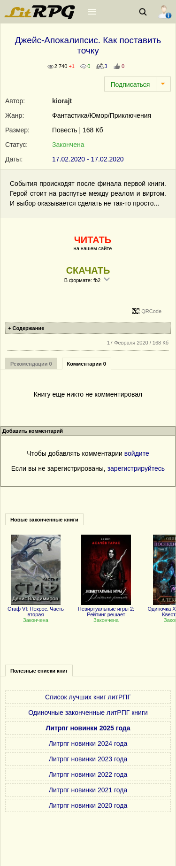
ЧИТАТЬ (92, 240)
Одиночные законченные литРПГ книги (88, 712)
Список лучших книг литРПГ (88, 697)
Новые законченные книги (44, 519)
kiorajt (62, 101)
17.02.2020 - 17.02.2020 (88, 159)
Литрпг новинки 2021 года (88, 790)
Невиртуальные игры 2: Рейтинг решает (106, 608)
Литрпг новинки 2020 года (88, 805)
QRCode (151, 311)
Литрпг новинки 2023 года (88, 759)
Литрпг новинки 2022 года (88, 774)
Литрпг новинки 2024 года (88, 743)
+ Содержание (26, 328)
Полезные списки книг (39, 671)
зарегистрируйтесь (136, 468)
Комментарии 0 (86, 364)
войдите (136, 453)
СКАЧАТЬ (88, 270)
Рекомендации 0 (31, 364)
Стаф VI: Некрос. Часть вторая (36, 608)
